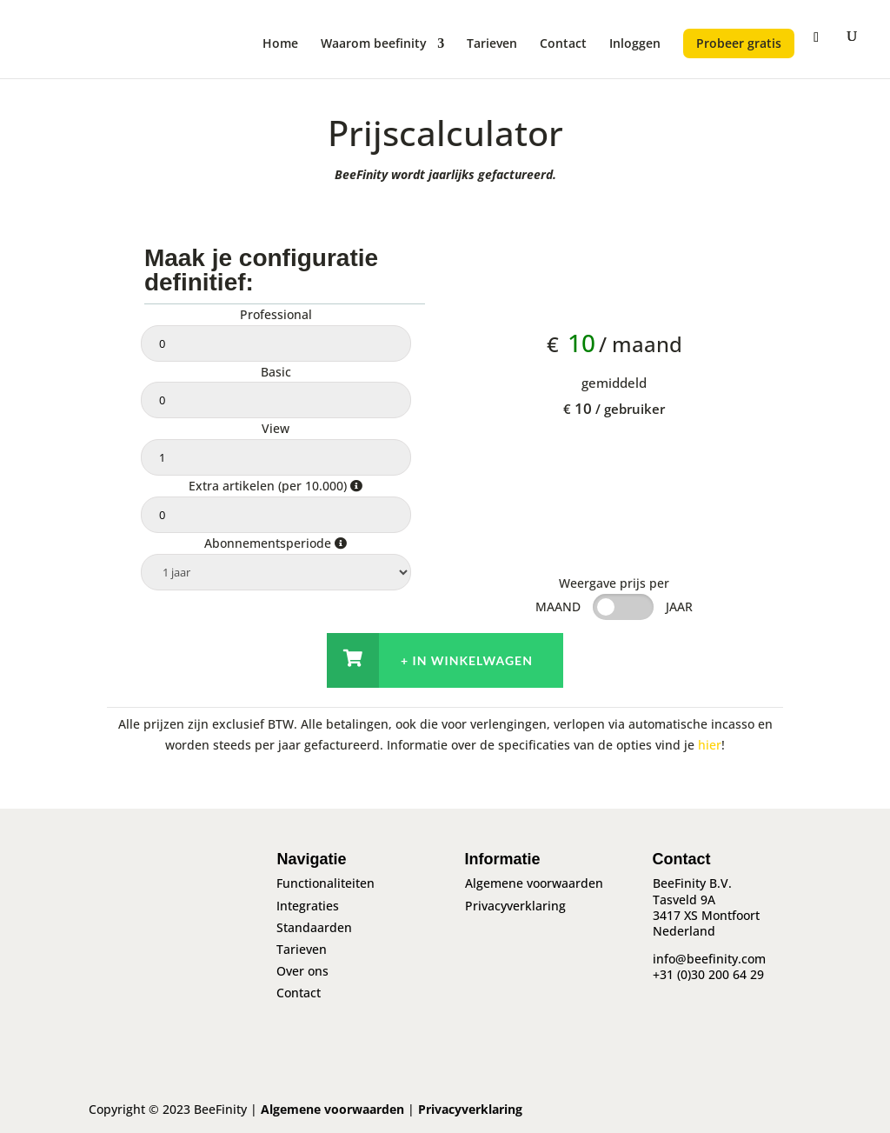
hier (709, 744)
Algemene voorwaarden (534, 883)
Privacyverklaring (515, 905)
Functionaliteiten (325, 883)
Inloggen (635, 44)
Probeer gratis (738, 43)
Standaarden (314, 927)
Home (280, 44)
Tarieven (492, 44)
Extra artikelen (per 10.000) (275, 485)
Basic (276, 371)
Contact (563, 44)
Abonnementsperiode (275, 543)
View (275, 428)
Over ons (302, 971)
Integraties (307, 905)
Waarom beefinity (374, 44)
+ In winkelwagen (467, 660)
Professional (276, 314)
